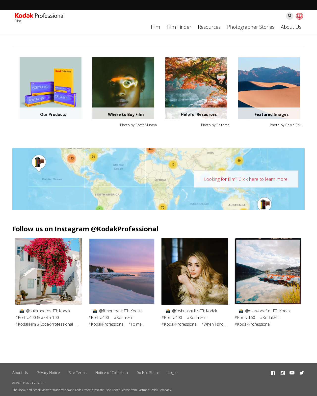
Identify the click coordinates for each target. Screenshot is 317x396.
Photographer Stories (250, 27)
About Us (291, 27)
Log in (173, 372)
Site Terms (78, 372)
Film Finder (179, 27)
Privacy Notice (48, 372)
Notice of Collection (111, 372)
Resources (209, 27)
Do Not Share (147, 372)
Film (155, 27)
